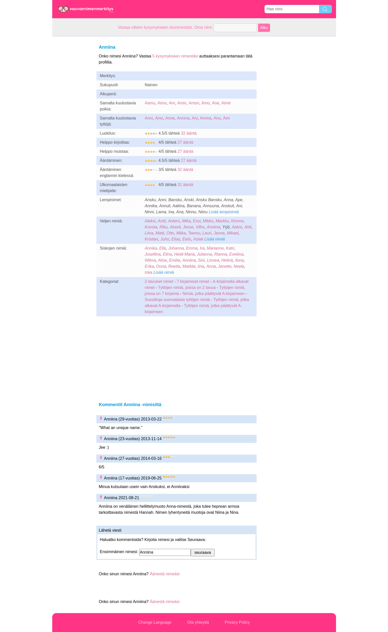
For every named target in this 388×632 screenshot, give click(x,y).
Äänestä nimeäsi (164, 574)
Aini (226, 118)
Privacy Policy (237, 622)
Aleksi (150, 221)
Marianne (215, 248)
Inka (148, 272)
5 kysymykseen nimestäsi (175, 56)
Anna (211, 266)
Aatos (237, 227)
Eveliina (236, 254)
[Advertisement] (72, 112)
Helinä (227, 260)
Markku (222, 221)
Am (172, 103)
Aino (159, 118)
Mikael (232, 233)
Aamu (150, 103)
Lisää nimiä (214, 239)
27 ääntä (185, 142)
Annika (151, 248)
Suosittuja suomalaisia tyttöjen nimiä (177, 299)
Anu (217, 118)
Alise (162, 260)
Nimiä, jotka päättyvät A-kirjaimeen (213, 293)
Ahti (248, 227)
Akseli (175, 227)
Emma (192, 248)
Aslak (198, 239)
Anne (170, 118)
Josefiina (153, 254)
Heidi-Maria (184, 254)
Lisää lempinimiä (224, 212)
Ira (202, 248)
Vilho (200, 227)
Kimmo (237, 221)
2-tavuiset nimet (159, 281)
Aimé (226, 103)
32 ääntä (189, 133)
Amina (205, 118)
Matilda (189, 266)
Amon (194, 103)
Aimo (162, 103)
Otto (170, 233)
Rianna (220, 254)
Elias (175, 239)
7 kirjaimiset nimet (193, 281)
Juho (164, 239)
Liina (149, 233)
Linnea (213, 260)
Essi (197, 221)
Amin (181, 103)
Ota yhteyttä (198, 622)
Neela (239, 266)
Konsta (151, 227)
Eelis (186, 239)
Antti (162, 221)
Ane (215, 103)
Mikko (208, 221)
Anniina (213, 227)
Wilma (150, 260)
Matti (159, 233)
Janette (224, 266)
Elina (167, 254)
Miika (181, 233)
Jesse (188, 227)
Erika (149, 266)
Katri (230, 248)
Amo (205, 103)
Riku (163, 227)
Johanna (176, 248)
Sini (201, 260)
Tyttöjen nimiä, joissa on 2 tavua (187, 287)
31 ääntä (185, 185)
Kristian (151, 239)
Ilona (239, 260)
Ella (162, 248)
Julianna (204, 254)
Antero (174, 221)
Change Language (155, 622)
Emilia (174, 260)
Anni (149, 118)
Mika (186, 221)
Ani (195, 118)
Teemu (194, 233)
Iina (201, 266)
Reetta (174, 266)
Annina (183, 118)
